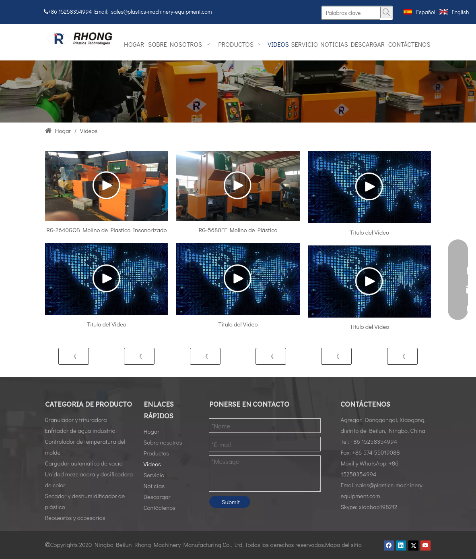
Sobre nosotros (163, 442)
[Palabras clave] (351, 13)
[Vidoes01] (238, 91)
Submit (231, 502)
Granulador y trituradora (76, 420)
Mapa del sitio (343, 544)
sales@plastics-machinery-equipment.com (161, 11)
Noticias (154, 486)
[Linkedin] (401, 545)
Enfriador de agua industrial (81, 430)
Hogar (152, 431)
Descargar (157, 497)
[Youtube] (425, 545)
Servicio (154, 475)
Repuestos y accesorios (75, 517)
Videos (152, 464)
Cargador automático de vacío (84, 463)
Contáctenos (160, 507)
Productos (156, 453)
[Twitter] (413, 545)
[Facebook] (389, 545)
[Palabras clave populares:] (386, 12)
